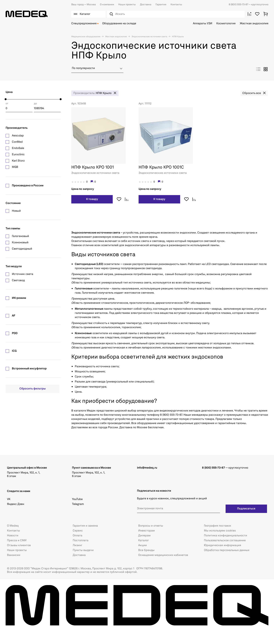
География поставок (217, 525)
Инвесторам (146, 530)
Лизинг (77, 545)
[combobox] (97, 69)
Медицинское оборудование (85, 37)
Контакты (176, 4)
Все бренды (146, 550)
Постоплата (80, 540)
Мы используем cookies (220, 530)
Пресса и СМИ (16, 540)
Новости (12, 535)
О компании (107, 4)
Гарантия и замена (85, 525)
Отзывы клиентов (19, 545)
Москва (83, 4)
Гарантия (161, 4)
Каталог (143, 540)
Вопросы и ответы (150, 525)
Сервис (78, 530)
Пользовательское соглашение (225, 540)
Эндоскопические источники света (149, 37)
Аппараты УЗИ (202, 23)
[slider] (6, 99)
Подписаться (246, 508)
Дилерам (144, 535)
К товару (92, 199)
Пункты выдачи (83, 550)
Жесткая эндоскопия (254, 23)
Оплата (77, 535)
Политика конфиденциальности (225, 535)
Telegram (78, 504)
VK (8, 499)
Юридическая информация (222, 545)
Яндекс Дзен (15, 504)
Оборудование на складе (119, 23)
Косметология (226, 23)
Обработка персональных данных (226, 550)
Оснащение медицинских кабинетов (163, 555)
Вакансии (13, 555)
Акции (142, 545)
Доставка (145, 4)
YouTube (77, 499)
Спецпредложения (84, 23)
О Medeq (13, 525)
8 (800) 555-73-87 (238, 4)
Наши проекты (127, 4)
